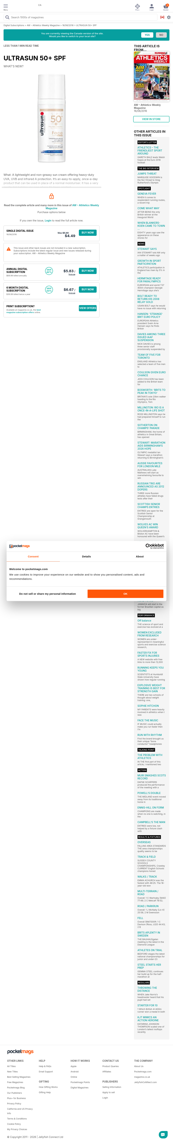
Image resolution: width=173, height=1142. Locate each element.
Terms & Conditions (17, 1118)
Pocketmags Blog (16, 1087)
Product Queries (110, 1066)
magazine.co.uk (142, 1077)
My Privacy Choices (17, 1129)
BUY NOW (88, 232)
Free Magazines (15, 1082)
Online (74, 1077)
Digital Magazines (79, 1087)
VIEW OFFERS (87, 308)
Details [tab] (86, 556)
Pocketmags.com (143, 1071)
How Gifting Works (48, 1087)
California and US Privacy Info (20, 1111)
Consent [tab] (33, 556)
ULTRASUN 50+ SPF (86, 25)
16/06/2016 (68, 25)
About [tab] (140, 556)
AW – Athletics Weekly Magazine (43, 25)
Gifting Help (45, 1092)
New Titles (12, 1071)
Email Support (46, 1071)
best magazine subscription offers (23, 311)
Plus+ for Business (16, 1098)
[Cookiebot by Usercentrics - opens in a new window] (148, 546)
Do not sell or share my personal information (47, 593)
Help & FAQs (45, 1066)
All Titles (11, 1066)
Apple (74, 1066)
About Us (138, 1066)
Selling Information (111, 1087)
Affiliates (106, 1071)
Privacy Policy (14, 1103)
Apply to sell (108, 1092)
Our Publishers (14, 1093)
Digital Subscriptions (14, 25)
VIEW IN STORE (151, 119)
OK (125, 593)
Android (75, 1071)
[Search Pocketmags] (7, 17)
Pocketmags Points (80, 1082)
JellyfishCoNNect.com (145, 1082)
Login (48, 220)
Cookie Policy (14, 1124)
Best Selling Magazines (18, 1077)
